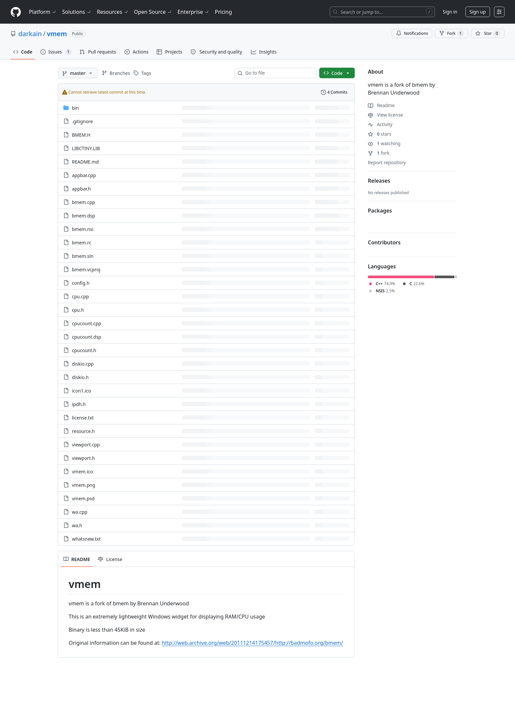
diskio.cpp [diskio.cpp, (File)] (83, 364)
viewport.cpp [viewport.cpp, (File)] (86, 444)
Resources (113, 11)
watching (384, 143)
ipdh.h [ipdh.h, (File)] (79, 404)
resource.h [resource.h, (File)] (83, 431)
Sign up (478, 12)
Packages (380, 210)
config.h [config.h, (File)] (80, 283)
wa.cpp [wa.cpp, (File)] (79, 512)
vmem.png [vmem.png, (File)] (83, 485)
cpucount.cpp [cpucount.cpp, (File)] (86, 323)
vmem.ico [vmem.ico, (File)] (82, 471)
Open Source (153, 11)
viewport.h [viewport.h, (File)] (83, 458)
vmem (57, 33)
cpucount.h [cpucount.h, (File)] (84, 350)
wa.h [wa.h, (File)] (77, 525)
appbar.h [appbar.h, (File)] (81, 189)
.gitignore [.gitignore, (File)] (82, 121)
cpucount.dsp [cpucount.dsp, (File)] (86, 337)
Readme (381, 105)
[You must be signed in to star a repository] (487, 33)
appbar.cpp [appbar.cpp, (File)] (84, 175)
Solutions (77, 11)
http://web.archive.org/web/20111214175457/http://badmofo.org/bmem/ (252, 642)
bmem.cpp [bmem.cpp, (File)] (83, 202)
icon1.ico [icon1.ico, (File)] (81, 391)
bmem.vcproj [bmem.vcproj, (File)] (86, 269)
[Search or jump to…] (382, 12)
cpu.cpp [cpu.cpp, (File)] (80, 296)
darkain (30, 33)
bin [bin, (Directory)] (75, 108)
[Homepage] (16, 12)
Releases (379, 180)
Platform (43, 11)
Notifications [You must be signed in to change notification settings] (412, 33)
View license (385, 115)
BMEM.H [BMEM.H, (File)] (81, 135)
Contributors (384, 242)
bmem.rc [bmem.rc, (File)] (81, 242)
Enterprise (194, 11)
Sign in (450, 12)
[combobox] (278, 73)
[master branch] (78, 73)
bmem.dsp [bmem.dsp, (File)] (83, 216)
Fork (451, 33)
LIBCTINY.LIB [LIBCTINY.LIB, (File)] (86, 148)
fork (379, 153)
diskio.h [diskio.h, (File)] (80, 377)
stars (379, 134)
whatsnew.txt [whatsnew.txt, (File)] (86, 539)
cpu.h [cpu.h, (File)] (78, 310)
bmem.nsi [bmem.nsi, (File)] (82, 229)
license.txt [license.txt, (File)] (83, 418)
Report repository (387, 162)
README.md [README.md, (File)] (85, 162)
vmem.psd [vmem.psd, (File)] (83, 498)
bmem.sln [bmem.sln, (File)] (82, 256)
